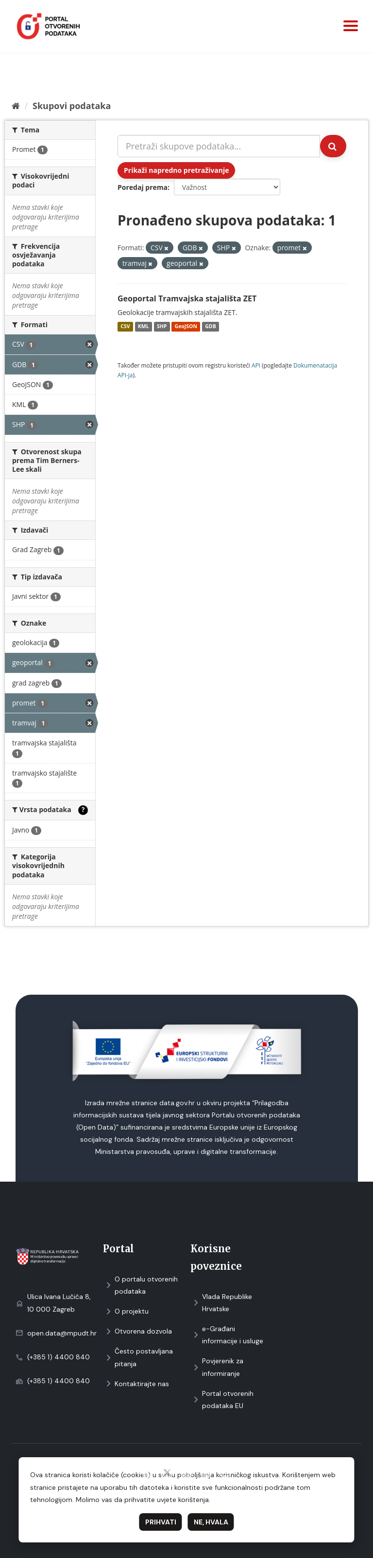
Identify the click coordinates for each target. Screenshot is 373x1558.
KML (143, 326)
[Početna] (16, 105)
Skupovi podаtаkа (72, 105)
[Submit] (333, 146)
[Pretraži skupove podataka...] (219, 146)
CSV (125, 326)
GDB (210, 326)
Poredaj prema (143, 187)
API (256, 365)
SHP (162, 326)
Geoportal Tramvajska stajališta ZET (187, 298)
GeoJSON (186, 326)
